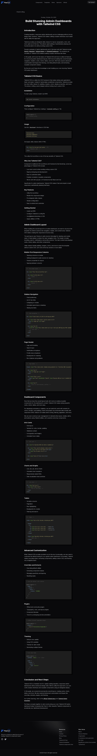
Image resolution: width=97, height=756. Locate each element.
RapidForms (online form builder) (87, 742)
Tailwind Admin (39, 51)
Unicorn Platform (83, 733)
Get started (91, 2)
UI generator (82, 736)
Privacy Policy (62, 736)
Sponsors (59, 2)
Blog (60, 738)
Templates (47, 2)
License (61, 733)
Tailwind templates (64, 742)
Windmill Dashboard (53, 51)
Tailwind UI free (63, 740)
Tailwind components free (66, 744)
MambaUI (32, 51)
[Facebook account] (2, 739)
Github (65, 2)
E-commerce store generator (86, 738)
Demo (53, 2)
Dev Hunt (81, 740)
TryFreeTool (82, 744)
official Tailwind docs (49, 698)
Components (39, 2)
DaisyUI (26, 51)
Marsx (80, 731)
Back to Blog (20, 12)
